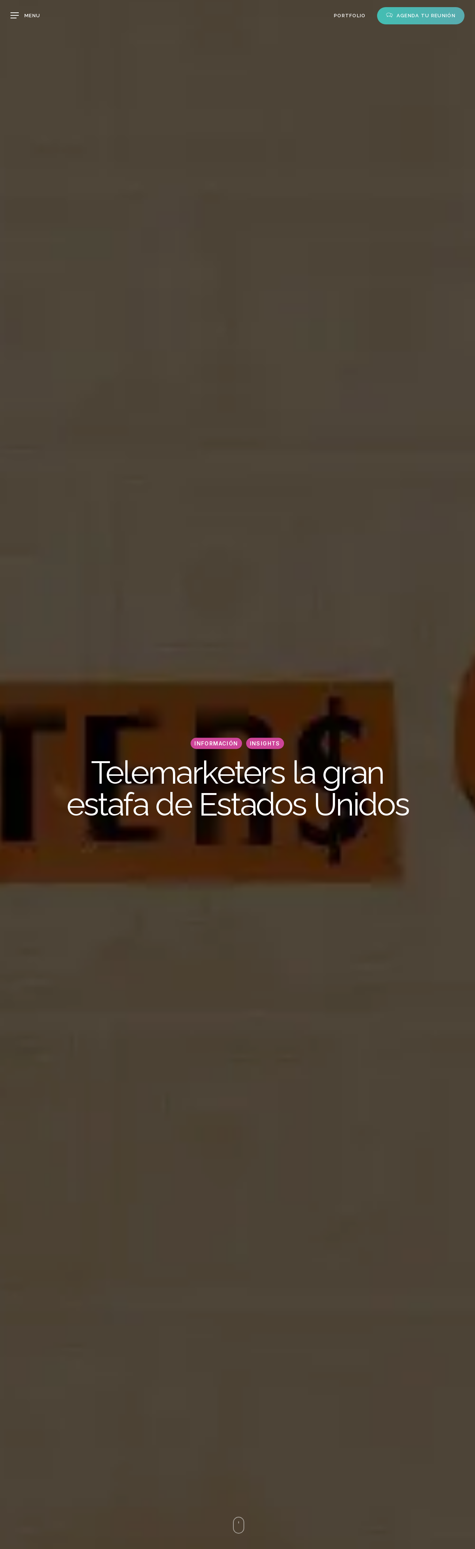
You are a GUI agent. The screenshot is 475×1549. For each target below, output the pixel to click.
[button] (25, 15)
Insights (265, 743)
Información (216, 743)
